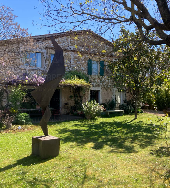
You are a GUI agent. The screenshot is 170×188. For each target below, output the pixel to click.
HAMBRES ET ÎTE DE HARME (85, 77)
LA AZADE (85, 62)
